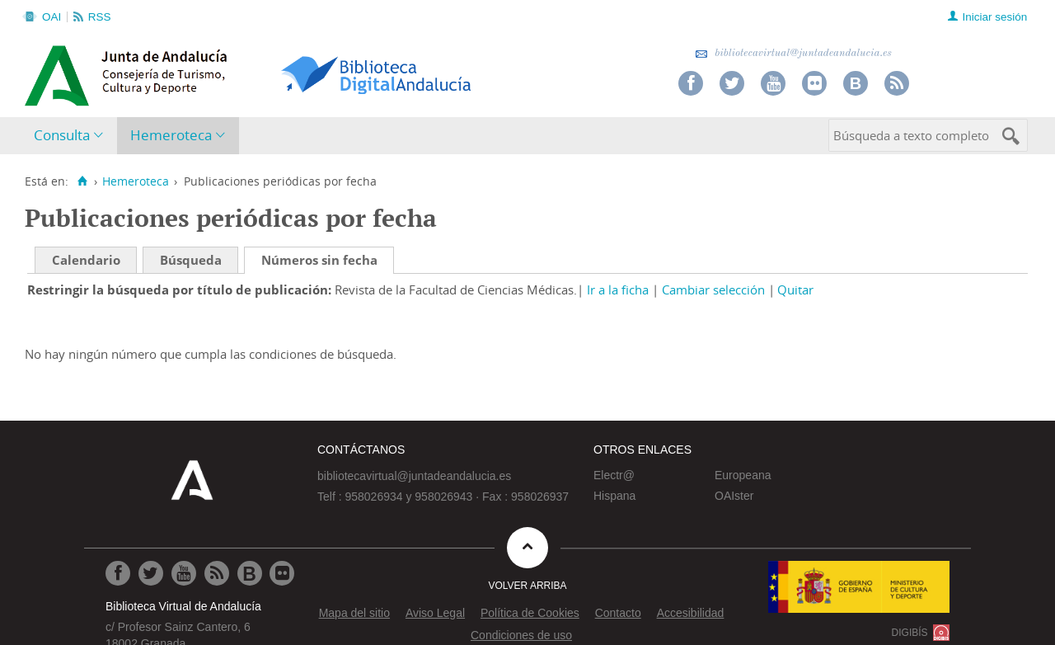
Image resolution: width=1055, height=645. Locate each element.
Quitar (795, 289)
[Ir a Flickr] (282, 573)
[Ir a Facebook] (118, 573)
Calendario (86, 260)
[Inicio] (82, 181)
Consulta (62, 134)
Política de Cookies (530, 612)
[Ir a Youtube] (183, 573)
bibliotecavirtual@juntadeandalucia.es (793, 53)
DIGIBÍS (910, 632)
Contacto (618, 612)
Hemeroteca (171, 134)
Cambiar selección (713, 289)
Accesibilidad (690, 612)
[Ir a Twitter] (150, 573)
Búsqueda (191, 260)
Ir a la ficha (618, 289)
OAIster (734, 495)
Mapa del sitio (354, 612)
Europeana (743, 475)
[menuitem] (72, 135)
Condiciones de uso (521, 635)
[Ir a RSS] (216, 573)
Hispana (614, 495)
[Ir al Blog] (249, 573)
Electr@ (614, 475)
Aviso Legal (435, 612)
